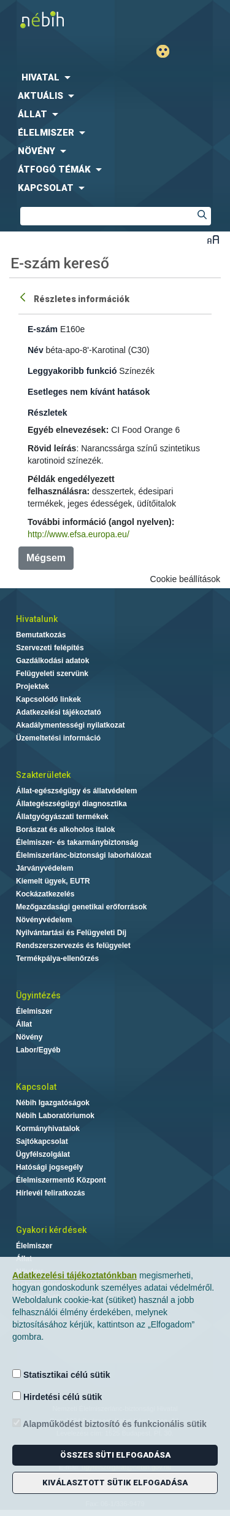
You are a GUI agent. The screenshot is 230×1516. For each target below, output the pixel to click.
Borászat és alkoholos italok (65, 829)
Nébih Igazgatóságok (53, 1102)
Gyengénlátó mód (167, 51)
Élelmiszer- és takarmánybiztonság (77, 842)
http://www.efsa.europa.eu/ (78, 534)
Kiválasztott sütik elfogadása (115, 1482)
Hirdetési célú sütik (57, 1396)
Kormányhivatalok (48, 1128)
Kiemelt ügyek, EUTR (53, 881)
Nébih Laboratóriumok (55, 1115)
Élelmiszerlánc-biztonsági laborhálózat (83, 855)
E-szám (43, 329)
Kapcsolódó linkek (48, 699)
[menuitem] (115, 77)
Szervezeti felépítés (50, 647)
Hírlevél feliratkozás (50, 1193)
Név (36, 350)
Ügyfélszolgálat (43, 1154)
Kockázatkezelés (45, 894)
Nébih (57, 19)
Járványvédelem (44, 868)
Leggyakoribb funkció (72, 371)
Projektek (32, 686)
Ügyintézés (38, 995)
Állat (24, 1024)
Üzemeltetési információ (58, 738)
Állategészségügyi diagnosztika (71, 803)
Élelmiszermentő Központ (61, 1180)
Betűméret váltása (213, 239)
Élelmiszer (34, 1011)
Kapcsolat (36, 1087)
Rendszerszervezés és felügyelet (73, 945)
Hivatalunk (37, 619)
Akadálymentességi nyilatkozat (70, 725)
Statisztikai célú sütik (61, 1374)
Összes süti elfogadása (115, 1455)
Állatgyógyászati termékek (62, 816)
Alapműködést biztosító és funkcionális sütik (109, 1423)
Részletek (47, 413)
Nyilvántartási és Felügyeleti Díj (71, 932)
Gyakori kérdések (51, 1230)
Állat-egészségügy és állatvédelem (76, 791)
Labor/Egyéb (38, 1050)
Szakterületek (43, 775)
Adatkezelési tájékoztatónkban (74, 1275)
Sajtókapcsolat (42, 1141)
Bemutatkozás (41, 635)
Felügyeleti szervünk (52, 673)
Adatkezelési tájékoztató (58, 712)
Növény (29, 1037)
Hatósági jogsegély (49, 1167)
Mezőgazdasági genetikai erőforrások (81, 907)
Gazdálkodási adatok (52, 660)
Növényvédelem (44, 919)
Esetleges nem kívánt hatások (89, 392)
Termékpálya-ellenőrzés (57, 958)
